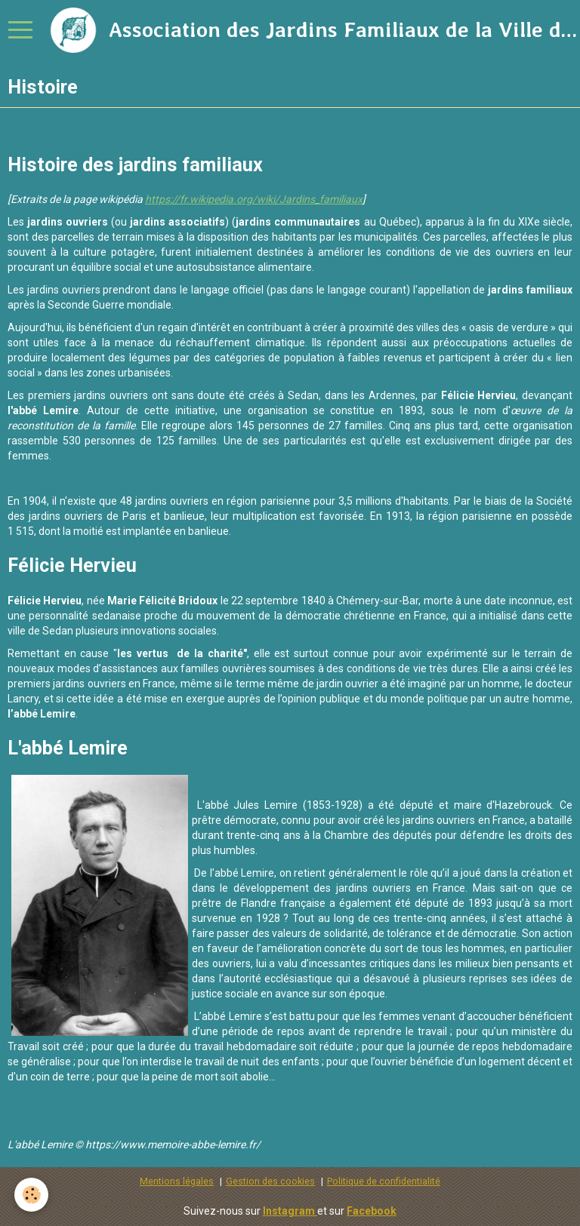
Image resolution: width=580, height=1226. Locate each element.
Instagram (290, 1211)
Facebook (371, 1211)
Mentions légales (177, 1181)
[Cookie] (32, 1195)
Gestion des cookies (270, 1181)
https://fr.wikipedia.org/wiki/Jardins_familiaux (253, 199)
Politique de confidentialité (383, 1181)
